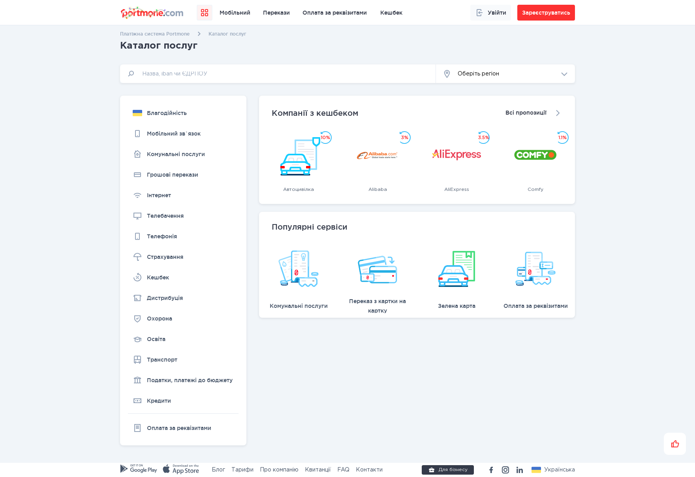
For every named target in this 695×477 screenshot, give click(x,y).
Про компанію (279, 470)
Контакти (369, 470)
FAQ (343, 470)
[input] (278, 73)
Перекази (276, 12)
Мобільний (235, 12)
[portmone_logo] (152, 12)
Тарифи (242, 470)
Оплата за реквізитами (334, 12)
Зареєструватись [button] (546, 12)
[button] (505, 73)
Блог (218, 470)
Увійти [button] (490, 12)
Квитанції (318, 470)
